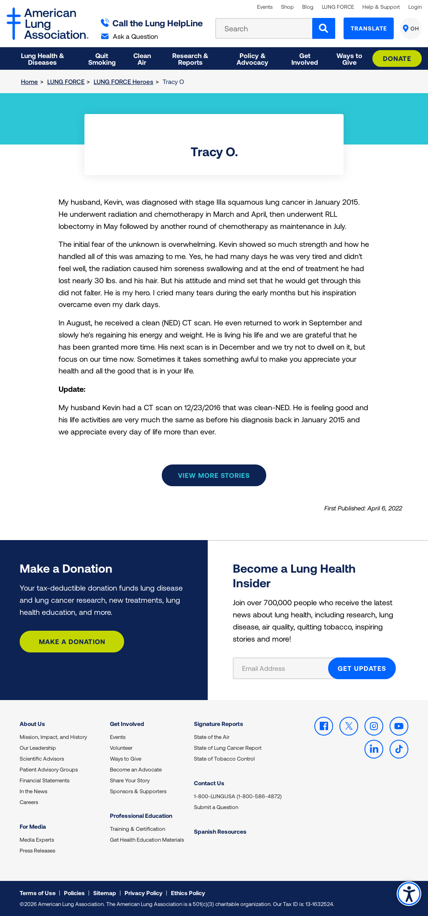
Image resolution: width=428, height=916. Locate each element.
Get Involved (127, 723)
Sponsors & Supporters (138, 791)
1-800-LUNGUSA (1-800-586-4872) (238, 796)
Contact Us (209, 783)
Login (415, 7)
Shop (287, 7)
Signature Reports (218, 723)
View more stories (214, 475)
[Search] (323, 28)
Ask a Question (129, 36)
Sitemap (104, 892)
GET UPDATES (362, 668)
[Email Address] (286, 668)
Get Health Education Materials (147, 839)
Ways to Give (125, 758)
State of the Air (211, 736)
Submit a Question (216, 807)
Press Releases (37, 850)
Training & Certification (137, 828)
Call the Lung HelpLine (152, 23)
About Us (32, 723)
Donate (397, 58)
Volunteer (121, 747)
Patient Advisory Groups (49, 769)
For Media (33, 826)
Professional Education (141, 815)
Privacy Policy (144, 892)
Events (265, 7)
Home (29, 81)
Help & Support (381, 7)
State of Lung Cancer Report (228, 747)
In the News (33, 791)
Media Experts (37, 839)
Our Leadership (38, 747)
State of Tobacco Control (224, 758)
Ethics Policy (188, 892)
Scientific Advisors (42, 758)
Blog (307, 7)
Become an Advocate (136, 769)
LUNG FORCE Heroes (123, 81)
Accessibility (408, 893)
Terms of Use (38, 892)
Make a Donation (72, 641)
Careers (29, 802)
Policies (74, 892)
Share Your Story (130, 780)
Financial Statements (44, 780)
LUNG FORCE (338, 7)
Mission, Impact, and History (53, 736)
